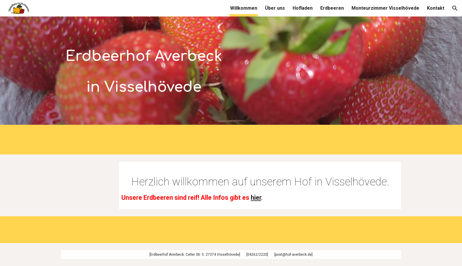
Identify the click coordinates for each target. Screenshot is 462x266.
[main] (144, 68)
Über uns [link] (275, 8)
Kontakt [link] (435, 8)
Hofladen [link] (303, 8)
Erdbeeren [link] (332, 8)
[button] (455, 8)
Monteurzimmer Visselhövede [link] (385, 8)
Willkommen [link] (243, 8)
